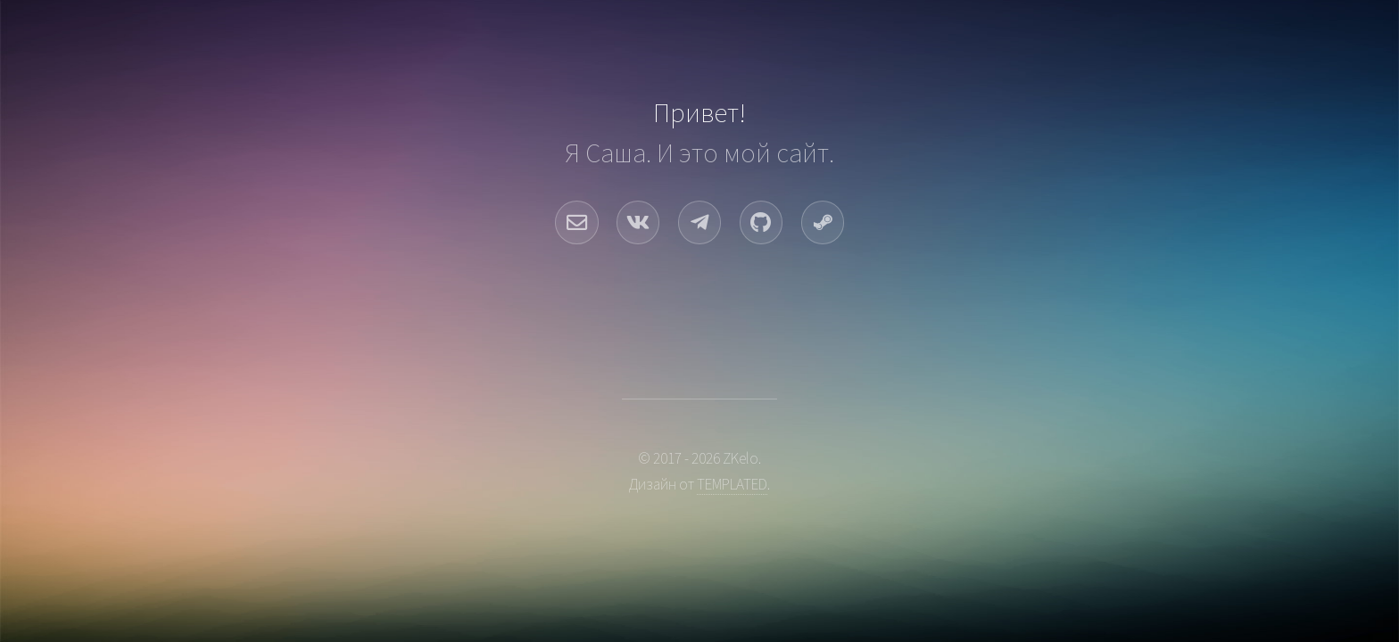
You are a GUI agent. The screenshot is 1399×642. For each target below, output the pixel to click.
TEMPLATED (732, 484)
